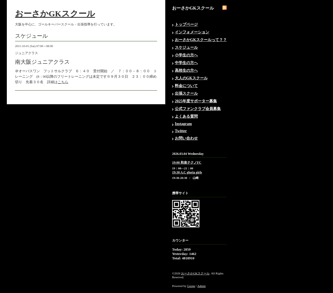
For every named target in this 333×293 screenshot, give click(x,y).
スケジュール (186, 47)
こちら (63, 82)
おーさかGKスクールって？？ (201, 40)
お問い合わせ (186, 138)
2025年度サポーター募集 (196, 101)
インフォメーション (192, 32)
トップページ (186, 24)
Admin (201, 286)
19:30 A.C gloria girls (187, 172)
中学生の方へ (186, 63)
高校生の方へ (186, 70)
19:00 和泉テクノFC (186, 162)
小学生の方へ (186, 55)
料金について (186, 86)
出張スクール (186, 93)
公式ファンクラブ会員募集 (198, 109)
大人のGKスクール (191, 78)
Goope (191, 286)
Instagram (183, 124)
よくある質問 (186, 116)
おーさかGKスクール (55, 13)
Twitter (181, 131)
